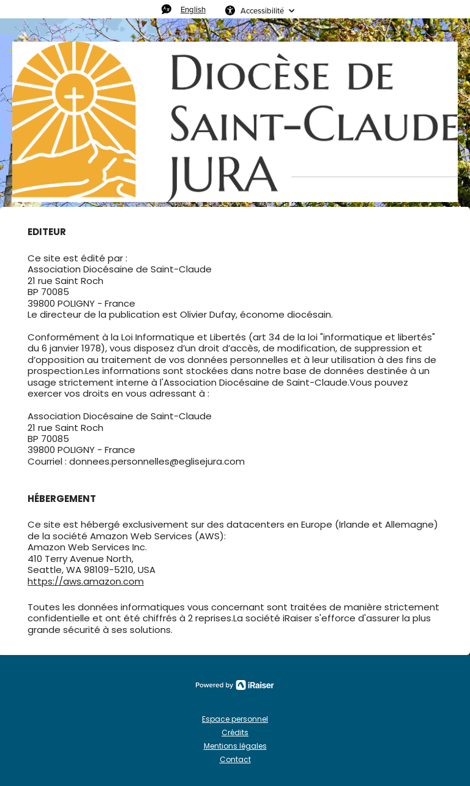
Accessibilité (262, 10)
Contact (235, 759)
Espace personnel (235, 719)
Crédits (235, 732)
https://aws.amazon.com (86, 581)
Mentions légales (235, 746)
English (193, 9)
